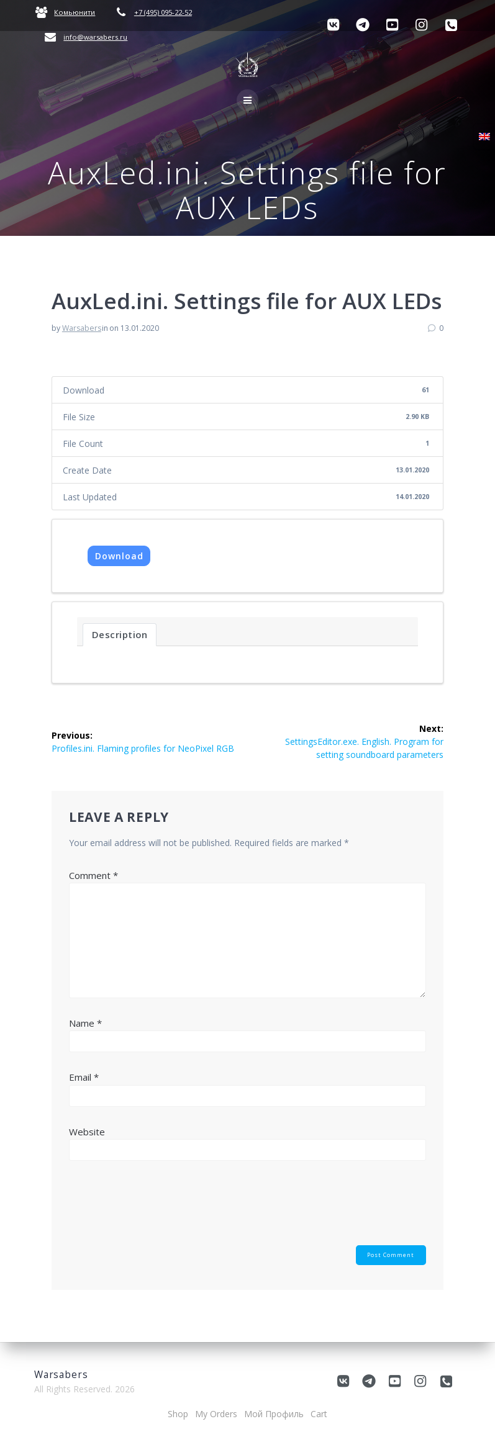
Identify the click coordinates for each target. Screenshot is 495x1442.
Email (84, 1077)
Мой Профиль (274, 1414)
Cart (319, 1414)
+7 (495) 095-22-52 (163, 12)
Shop (178, 1414)
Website (87, 1131)
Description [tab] (120, 634)
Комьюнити (74, 12)
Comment (93, 875)
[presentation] (163, 1208)
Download (119, 556)
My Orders (216, 1414)
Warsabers (81, 328)
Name (85, 1023)
